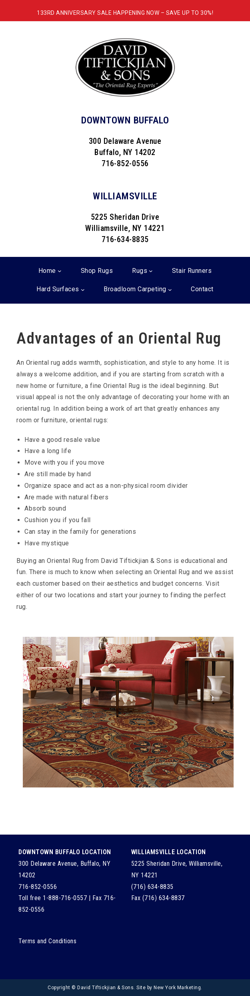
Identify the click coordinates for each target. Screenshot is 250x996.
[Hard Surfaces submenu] (83, 290)
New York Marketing (177, 987)
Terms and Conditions (47, 941)
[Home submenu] (60, 271)
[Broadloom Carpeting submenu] (170, 290)
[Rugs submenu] (151, 271)
